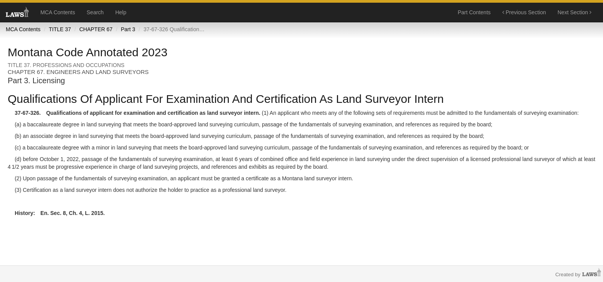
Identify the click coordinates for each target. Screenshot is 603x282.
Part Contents (474, 12)
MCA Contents (57, 12)
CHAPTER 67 (95, 29)
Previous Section (524, 12)
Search (95, 12)
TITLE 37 (60, 29)
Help (121, 12)
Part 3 (128, 29)
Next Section (574, 12)
